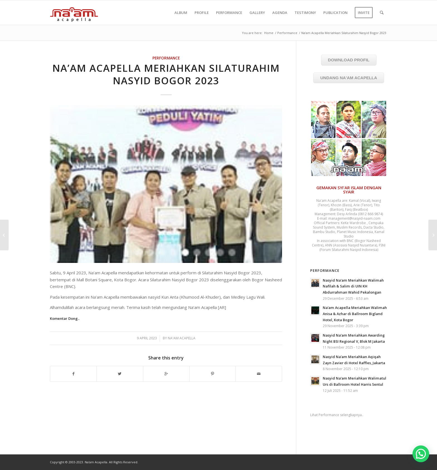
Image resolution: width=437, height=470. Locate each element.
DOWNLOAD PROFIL (349, 59)
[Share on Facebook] (73, 374)
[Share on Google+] (166, 374)
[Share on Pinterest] (213, 374)
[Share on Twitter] (120, 374)
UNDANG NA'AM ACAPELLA (348, 77)
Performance (287, 33)
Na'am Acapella (181, 338)
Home (268, 33)
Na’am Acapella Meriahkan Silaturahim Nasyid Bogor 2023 (166, 74)
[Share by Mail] (259, 374)
